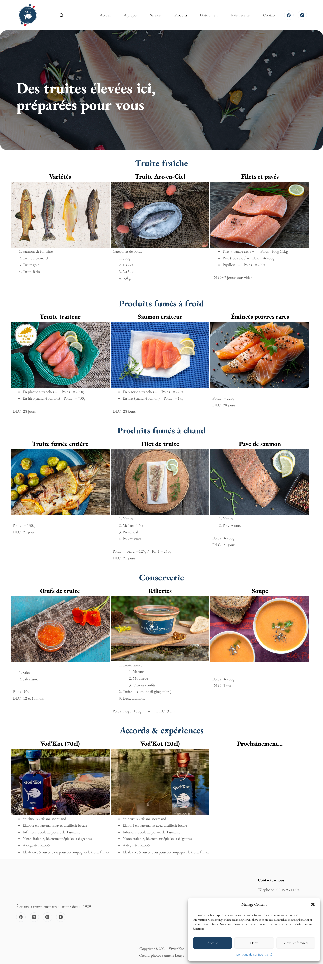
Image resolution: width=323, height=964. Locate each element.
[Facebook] (289, 15)
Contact (269, 15)
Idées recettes (241, 15)
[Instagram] (302, 15)
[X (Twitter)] (34, 917)
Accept (212, 942)
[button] (312, 904)
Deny (254, 942)
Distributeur (209, 15)
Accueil (105, 15)
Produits (180, 15)
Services (156, 15)
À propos (131, 15)
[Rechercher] (61, 15)
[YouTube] (61, 917)
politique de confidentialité (254, 954)
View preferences (295, 942)
